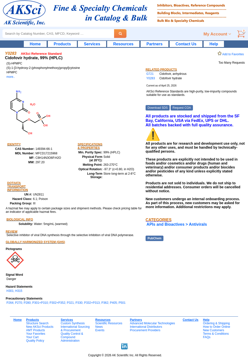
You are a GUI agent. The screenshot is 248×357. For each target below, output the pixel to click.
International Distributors (146, 327)
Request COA (182, 108)
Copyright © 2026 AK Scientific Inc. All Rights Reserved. (125, 355)
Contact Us (186, 44)
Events (99, 330)
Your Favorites (35, 333)
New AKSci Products (39, 327)
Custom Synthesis (73, 323)
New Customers (213, 330)
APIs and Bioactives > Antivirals (177, 224)
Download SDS (158, 108)
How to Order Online (216, 327)
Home (35, 44)
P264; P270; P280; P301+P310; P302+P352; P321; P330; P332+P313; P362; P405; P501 (65, 302)
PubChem (154, 238)
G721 (150, 74)
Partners (155, 44)
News (99, 327)
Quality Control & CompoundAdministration (72, 337)
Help (214, 44)
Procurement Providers (145, 330)
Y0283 (150, 78)
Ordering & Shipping (216, 323)
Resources (123, 44)
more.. (10, 77)
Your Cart (32, 337)
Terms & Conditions (216, 333)
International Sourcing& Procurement (75, 328)
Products (62, 44)
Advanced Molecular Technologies (152, 323)
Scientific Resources (108, 323)
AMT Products (35, 330)
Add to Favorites (232, 54)
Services (92, 44)
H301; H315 (14, 291)
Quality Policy (35, 340)
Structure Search (37, 323)
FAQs (206, 337)
